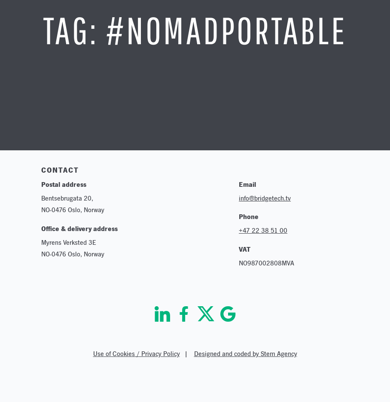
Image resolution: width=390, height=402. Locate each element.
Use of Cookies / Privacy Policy (136, 354)
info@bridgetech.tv (265, 198)
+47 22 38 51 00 (263, 230)
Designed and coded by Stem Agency (245, 354)
